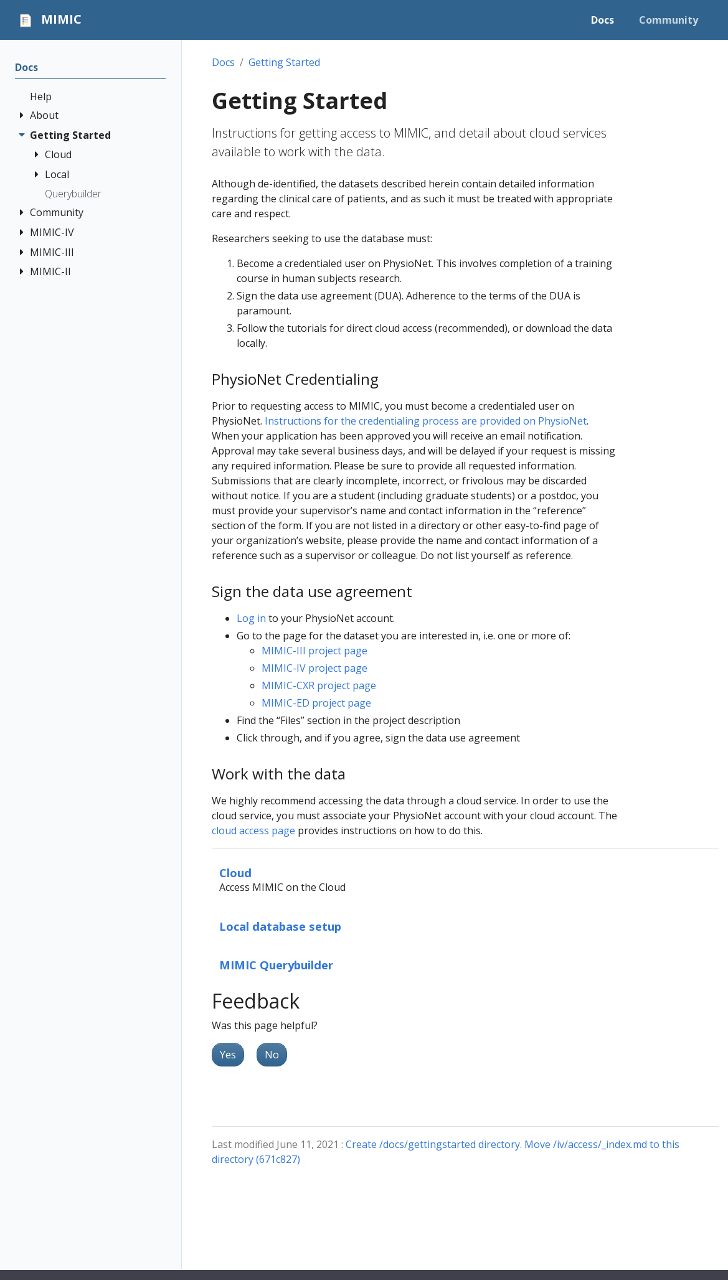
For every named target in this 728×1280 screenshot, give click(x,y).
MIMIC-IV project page (314, 668)
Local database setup (280, 926)
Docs (223, 62)
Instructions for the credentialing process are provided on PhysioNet (426, 421)
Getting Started (284, 62)
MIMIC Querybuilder (276, 964)
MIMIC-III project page (314, 650)
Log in (251, 618)
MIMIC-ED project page (316, 703)
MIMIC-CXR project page (319, 685)
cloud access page (253, 830)
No (272, 1054)
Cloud (235, 872)
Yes (228, 1054)
